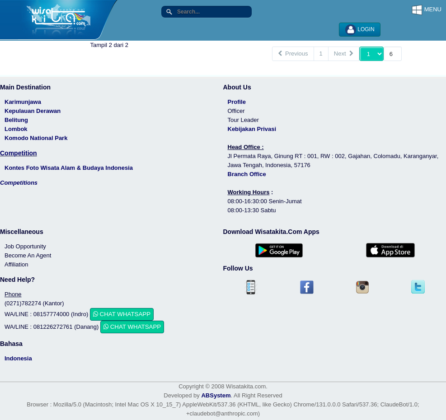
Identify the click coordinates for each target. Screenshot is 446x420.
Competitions (19, 182)
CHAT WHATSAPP (121, 314)
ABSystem (215, 395)
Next (343, 53)
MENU (426, 10)
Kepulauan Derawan (33, 110)
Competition (18, 153)
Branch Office (247, 174)
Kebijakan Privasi (252, 129)
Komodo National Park (36, 138)
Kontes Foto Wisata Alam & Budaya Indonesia (69, 167)
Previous (293, 53)
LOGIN (360, 29)
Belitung (16, 120)
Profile (237, 101)
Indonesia (18, 358)
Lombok (16, 129)
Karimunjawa (23, 101)
